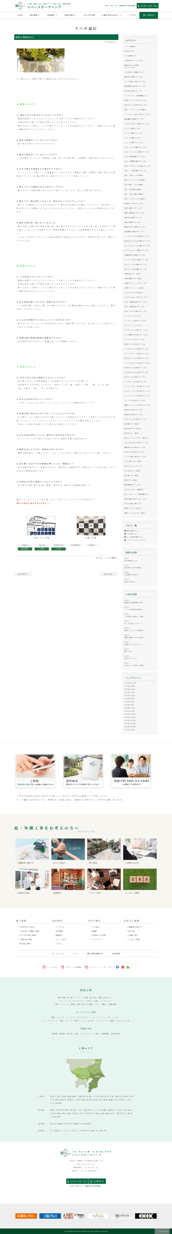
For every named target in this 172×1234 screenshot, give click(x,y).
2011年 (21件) (129, 730)
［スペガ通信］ (111, 557)
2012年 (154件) (130, 727)
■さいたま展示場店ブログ (133, 537)
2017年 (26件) (129, 711)
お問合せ (99, 1181)
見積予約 (58, 548)
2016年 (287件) (130, 714)
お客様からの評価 (98, 935)
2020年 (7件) (129, 702)
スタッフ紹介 (61, 939)
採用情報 (116, 953)
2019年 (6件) (129, 705)
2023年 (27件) (129, 692)
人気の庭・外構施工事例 (29, 931)
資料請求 (25, 548)
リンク (75, 953)
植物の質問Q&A (24, 37)
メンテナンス (96, 939)
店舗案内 (59, 935)
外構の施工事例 (26, 939)
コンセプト (60, 927)
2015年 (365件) (130, 717)
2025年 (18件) (129, 686)
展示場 (25, 545)
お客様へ (92, 545)
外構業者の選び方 (134, 927)
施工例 (42, 545)
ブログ (58, 943)
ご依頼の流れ (58, 545)
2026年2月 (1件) (130, 683)
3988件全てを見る (27, 927)
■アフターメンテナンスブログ (135, 540)
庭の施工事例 (25, 943)
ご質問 (42, 548)
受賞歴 (94, 931)
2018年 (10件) (129, 708)
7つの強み (95, 927)
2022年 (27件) (129, 695)
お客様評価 (75, 545)
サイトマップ (58, 953)
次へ (109, 574)
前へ (23, 574)
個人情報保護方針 (95, 953)
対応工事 (131, 931)
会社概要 (59, 931)
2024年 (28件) (129, 689)
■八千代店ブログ (130, 534)
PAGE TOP (163, 1231)
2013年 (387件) (130, 723)
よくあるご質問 (133, 939)
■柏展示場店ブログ (131, 531)
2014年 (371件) (130, 720)
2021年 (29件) (129, 699)
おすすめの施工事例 (28, 935)
